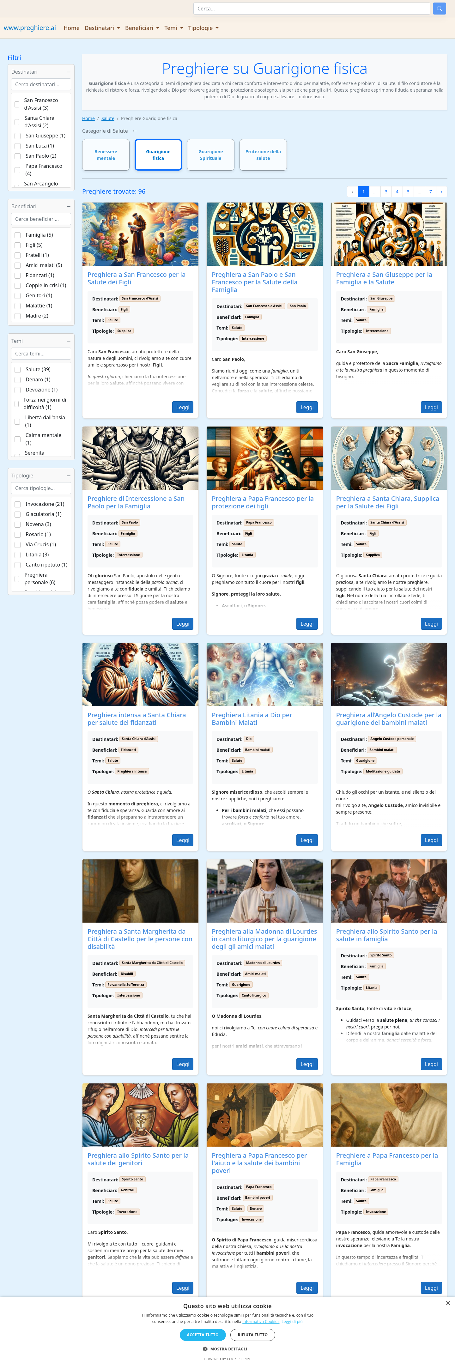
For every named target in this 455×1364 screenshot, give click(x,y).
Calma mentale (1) (43, 439)
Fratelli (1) (37, 255)
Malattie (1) (39, 305)
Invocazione (127, 1211)
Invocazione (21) (45, 503)
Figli (124, 309)
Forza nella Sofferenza (126, 984)
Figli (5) (34, 244)
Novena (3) (38, 524)
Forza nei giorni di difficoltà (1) (45, 403)
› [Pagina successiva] (441, 192)
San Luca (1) (40, 145)
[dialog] (227, 1330)
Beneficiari (41, 206)
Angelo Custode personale (392, 739)
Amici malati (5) (44, 265)
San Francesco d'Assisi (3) (41, 104)
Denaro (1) (38, 379)
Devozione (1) (42, 389)
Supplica (124, 331)
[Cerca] (311, 9)
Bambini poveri (257, 1197)
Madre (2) (37, 315)
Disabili (127, 974)
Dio (249, 739)
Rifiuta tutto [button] (253, 1334)
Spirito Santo (380, 955)
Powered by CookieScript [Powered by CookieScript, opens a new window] (227, 1358)
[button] (227, 1349)
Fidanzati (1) (40, 275)
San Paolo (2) (41, 155)
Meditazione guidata (383, 771)
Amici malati (255, 974)
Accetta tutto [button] (203, 1334)
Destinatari (41, 72)
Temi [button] (171, 28)
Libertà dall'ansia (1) (45, 421)
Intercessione (253, 338)
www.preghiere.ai (30, 27)
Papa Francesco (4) (43, 169)
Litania (247, 555)
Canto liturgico (254, 995)
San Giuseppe (381, 298)
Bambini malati (257, 750)
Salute (107, 118)
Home (72, 28)
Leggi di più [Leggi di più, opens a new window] (292, 1321)
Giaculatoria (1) (44, 514)
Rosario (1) (38, 534)
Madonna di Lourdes (263, 963)
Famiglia (252, 317)
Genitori (127, 1190)
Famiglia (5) (39, 234)
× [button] (448, 1303)
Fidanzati (128, 750)
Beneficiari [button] (140, 28)
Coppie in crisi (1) (46, 285)
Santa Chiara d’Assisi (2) (39, 121)
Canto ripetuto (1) (46, 564)
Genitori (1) (39, 295)
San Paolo (298, 306)
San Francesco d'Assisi (140, 298)
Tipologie (41, 475)
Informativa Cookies (260, 1321)
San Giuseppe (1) (45, 135)
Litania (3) (37, 554)
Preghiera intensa (132, 771)
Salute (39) (38, 369)
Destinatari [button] (100, 28)
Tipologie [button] (201, 28)
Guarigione (365, 760)
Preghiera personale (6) (39, 578)
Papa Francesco (259, 522)
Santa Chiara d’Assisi (387, 522)
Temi (41, 341)
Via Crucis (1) (41, 544)
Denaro (256, 1208)
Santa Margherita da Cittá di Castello (152, 963)
